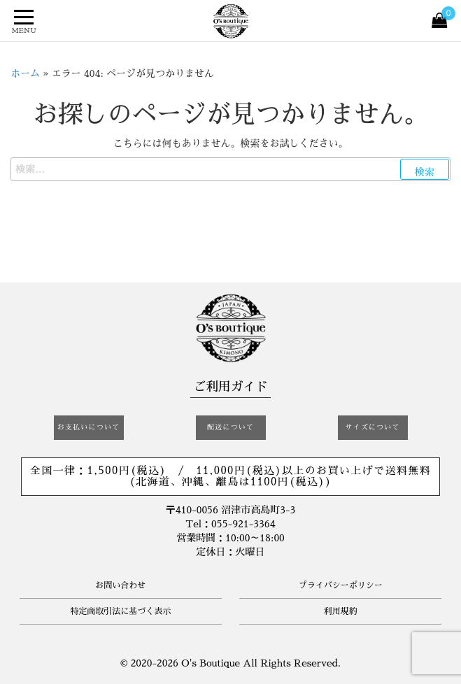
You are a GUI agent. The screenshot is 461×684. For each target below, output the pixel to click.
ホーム (25, 73)
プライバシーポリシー (341, 585)
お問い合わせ (120, 585)
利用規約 (340, 611)
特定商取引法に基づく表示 (120, 611)
